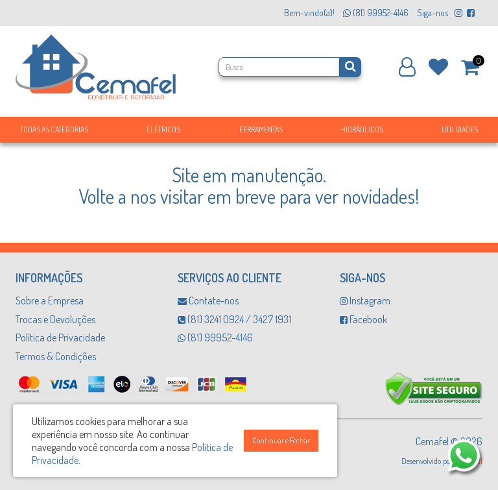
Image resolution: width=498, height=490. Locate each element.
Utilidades (460, 129)
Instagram (365, 300)
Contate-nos (208, 300)
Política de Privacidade (60, 337)
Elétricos (163, 129)
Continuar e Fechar (281, 440)
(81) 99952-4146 (215, 337)
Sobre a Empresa (50, 300)
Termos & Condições (56, 356)
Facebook (363, 319)
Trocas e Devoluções (55, 319)
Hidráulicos (362, 129)
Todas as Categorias (54, 129)
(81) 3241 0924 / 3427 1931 (234, 319)
